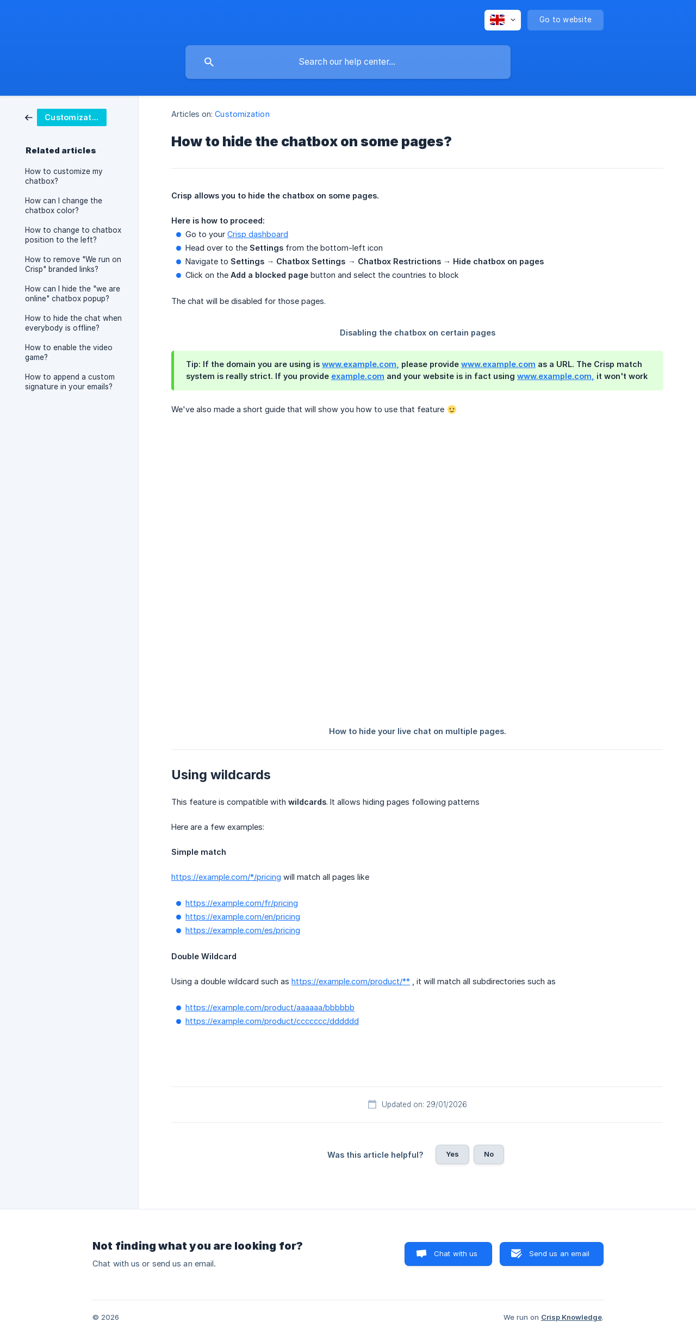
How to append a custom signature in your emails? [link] (70, 381)
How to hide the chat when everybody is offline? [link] (73, 323)
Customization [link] (242, 114)
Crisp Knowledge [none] (571, 1317)
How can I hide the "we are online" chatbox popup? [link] (72, 293)
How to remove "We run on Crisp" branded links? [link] (73, 264)
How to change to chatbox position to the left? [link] (73, 235)
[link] (66, 116)
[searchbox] (348, 62)
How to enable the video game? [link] (69, 352)
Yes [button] (452, 1154)
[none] (502, 20)
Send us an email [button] (559, 1253)
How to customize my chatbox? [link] (64, 176)
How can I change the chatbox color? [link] (63, 205)
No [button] (489, 1154)
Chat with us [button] (456, 1253)
